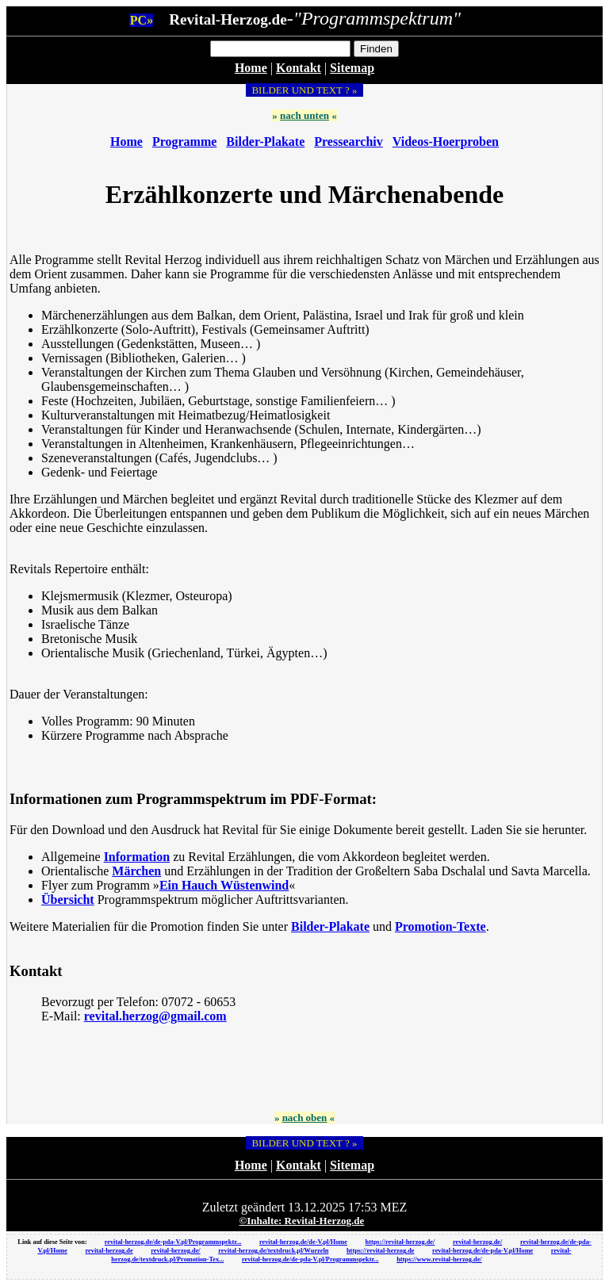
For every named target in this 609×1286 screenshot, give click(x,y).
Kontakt (298, 68)
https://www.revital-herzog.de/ (438, 1259)
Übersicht (67, 899)
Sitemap (352, 68)
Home (251, 68)
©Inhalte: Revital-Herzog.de (302, 1221)
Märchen (136, 871)
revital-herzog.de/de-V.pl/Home (303, 1242)
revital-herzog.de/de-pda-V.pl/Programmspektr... (173, 1242)
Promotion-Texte (440, 926)
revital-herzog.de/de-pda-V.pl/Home (482, 1250)
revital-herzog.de (109, 1250)
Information (137, 856)
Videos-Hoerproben (446, 141)
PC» (141, 20)
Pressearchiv (348, 141)
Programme (184, 141)
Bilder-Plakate (265, 141)
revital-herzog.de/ (477, 1242)
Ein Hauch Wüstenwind (224, 885)
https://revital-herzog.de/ (400, 1242)
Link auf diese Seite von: (52, 1242)
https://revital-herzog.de (381, 1250)
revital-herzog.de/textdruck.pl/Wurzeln (273, 1250)
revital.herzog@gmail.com (155, 1016)
